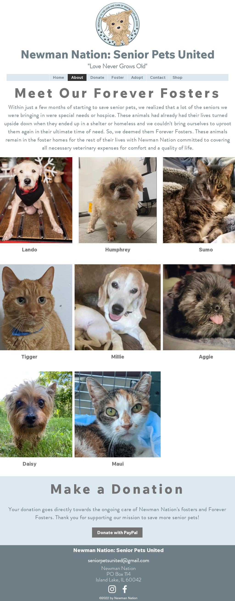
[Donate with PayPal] (117, 532)
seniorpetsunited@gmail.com (118, 560)
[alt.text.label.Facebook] (125, 589)
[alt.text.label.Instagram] (112, 589)
